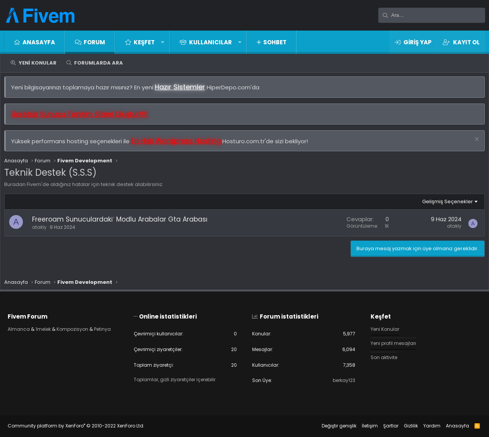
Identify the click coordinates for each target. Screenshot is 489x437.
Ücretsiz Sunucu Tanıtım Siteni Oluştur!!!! (83, 118)
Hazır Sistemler (184, 90)
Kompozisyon (84, 327)
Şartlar (383, 425)
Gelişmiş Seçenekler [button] (443, 205)
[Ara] (431, 15)
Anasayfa (39, 42)
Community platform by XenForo (83, 425)
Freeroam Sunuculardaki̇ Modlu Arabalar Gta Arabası (123, 223)
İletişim (362, 425)
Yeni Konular (38, 62)
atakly (43, 231)
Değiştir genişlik (331, 425)
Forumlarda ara (98, 62)
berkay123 (338, 380)
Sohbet (275, 42)
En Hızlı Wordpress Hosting (180, 144)
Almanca (26, 327)
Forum (94, 42)
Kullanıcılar (210, 42)
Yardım (424, 425)
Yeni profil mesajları (391, 342)
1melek (52, 327)
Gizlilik (403, 425)
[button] (162, 42)
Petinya (24, 334)
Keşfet (144, 42)
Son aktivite (381, 356)
